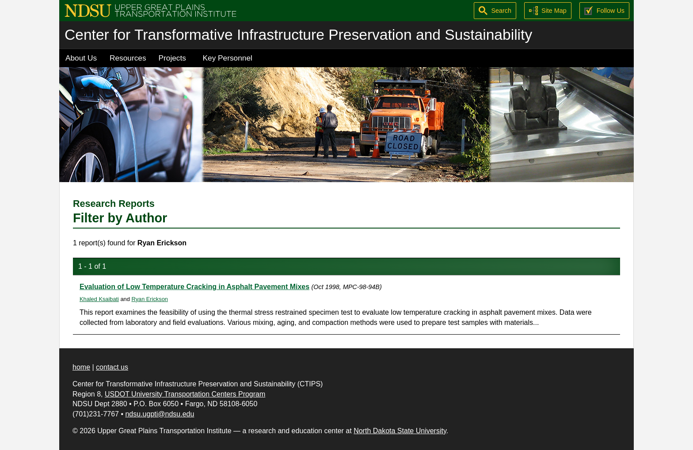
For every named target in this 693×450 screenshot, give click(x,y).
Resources (128, 57)
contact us (112, 367)
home (81, 367)
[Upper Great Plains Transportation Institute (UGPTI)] (150, 10)
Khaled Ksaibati (99, 299)
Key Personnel (227, 57)
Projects (172, 57)
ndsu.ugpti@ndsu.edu (159, 414)
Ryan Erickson (149, 299)
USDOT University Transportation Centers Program (185, 394)
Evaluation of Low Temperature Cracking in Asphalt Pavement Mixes (194, 286)
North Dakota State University (400, 431)
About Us (81, 57)
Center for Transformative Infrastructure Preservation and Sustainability (298, 35)
